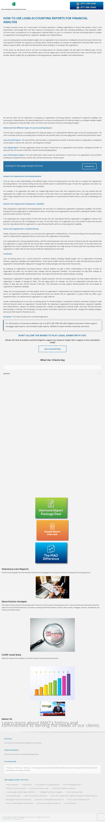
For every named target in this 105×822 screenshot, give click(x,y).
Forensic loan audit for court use (48, 803)
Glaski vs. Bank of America (15, 788)
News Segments (11, 785)
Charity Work (26, 785)
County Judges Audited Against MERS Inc (20, 792)
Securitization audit (12, 796)
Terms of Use (7, 819)
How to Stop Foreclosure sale (77, 799)
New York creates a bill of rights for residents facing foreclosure (73, 796)
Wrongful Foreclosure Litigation (51, 792)
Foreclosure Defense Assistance (63, 788)
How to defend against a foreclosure (19, 803)
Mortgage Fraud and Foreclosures (18, 799)
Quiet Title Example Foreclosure (35, 796)
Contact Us (89, 166)
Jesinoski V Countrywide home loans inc (49, 799)
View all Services (69, 803)
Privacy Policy (18, 819)
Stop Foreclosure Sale (73, 792)
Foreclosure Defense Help (38, 788)
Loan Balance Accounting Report (46, 785)
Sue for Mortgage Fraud (71, 785)
